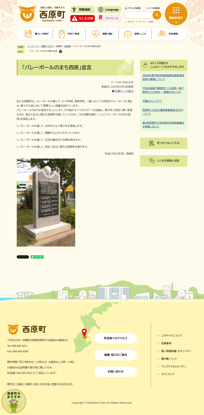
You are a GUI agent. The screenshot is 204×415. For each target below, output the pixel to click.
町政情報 (173, 34)
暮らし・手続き (42, 34)
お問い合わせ (116, 371)
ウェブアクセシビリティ (173, 366)
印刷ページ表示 (124, 91)
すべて (131, 22)
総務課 (67, 46)
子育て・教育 (73, 34)
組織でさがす (47, 46)
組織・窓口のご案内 (115, 354)
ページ (142, 22)
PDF (151, 22)
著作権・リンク (169, 359)
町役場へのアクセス (115, 338)
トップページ (33, 46)
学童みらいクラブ (152, 101)
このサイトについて (171, 335)
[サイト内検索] (141, 15)
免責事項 (166, 343)
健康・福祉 (108, 34)
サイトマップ (167, 374)
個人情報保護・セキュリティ (176, 351)
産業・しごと (140, 34)
